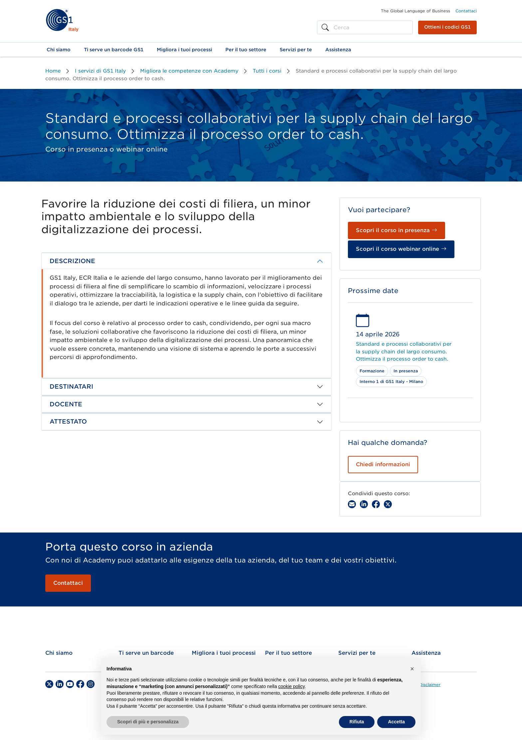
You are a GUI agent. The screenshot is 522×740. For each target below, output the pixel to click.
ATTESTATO (68, 421)
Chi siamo (59, 653)
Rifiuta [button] (357, 721)
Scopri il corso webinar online (401, 249)
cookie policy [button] (291, 686)
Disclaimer (429, 685)
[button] (58, 50)
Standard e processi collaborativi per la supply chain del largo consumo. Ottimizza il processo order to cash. (403, 351)
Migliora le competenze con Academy (189, 71)
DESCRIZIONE (72, 260)
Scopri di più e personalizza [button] (147, 721)
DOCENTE (66, 404)
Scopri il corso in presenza (396, 230)
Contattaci (466, 10)
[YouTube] (70, 684)
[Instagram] (91, 684)
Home (53, 71)
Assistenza (426, 653)
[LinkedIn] (60, 684)
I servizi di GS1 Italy (100, 71)
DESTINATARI (71, 386)
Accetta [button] (396, 721)
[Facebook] (376, 504)
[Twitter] (49, 684)
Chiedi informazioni (383, 464)
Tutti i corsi (267, 71)
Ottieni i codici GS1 (447, 27)
